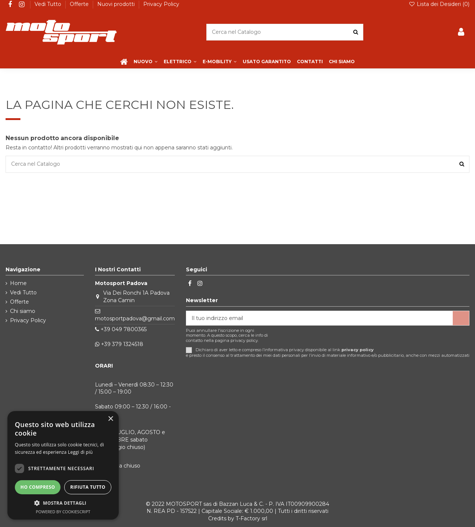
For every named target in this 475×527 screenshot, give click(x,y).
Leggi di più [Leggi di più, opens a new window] (80, 452)
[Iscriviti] (461, 318)
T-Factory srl (251, 518)
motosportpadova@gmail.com (135, 318)
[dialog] (63, 465)
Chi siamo (22, 311)
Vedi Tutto (49, 4)
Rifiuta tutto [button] (87, 487)
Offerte (80, 4)
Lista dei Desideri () (439, 4)
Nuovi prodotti (116, 4)
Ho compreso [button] (37, 487)
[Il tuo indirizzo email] (319, 318)
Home (18, 283)
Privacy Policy (161, 4)
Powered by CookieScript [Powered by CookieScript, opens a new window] (63, 511)
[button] (63, 503)
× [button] (110, 419)
